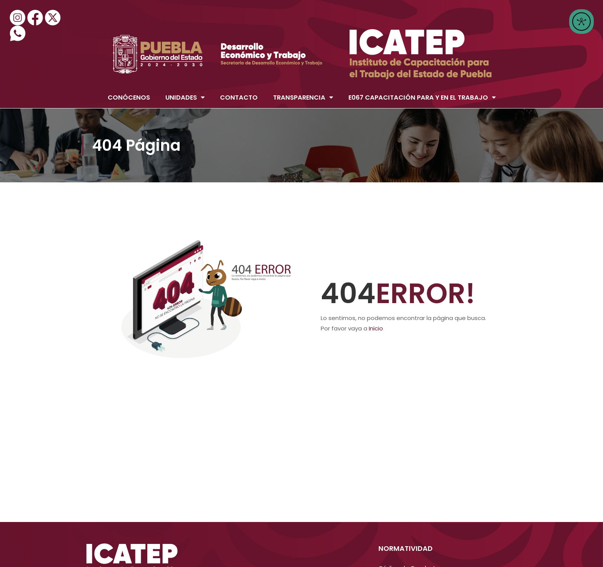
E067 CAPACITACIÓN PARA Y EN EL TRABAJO (422, 97)
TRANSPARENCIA (303, 97)
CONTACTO (239, 97)
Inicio (376, 328)
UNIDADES (185, 97)
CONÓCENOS (129, 97)
